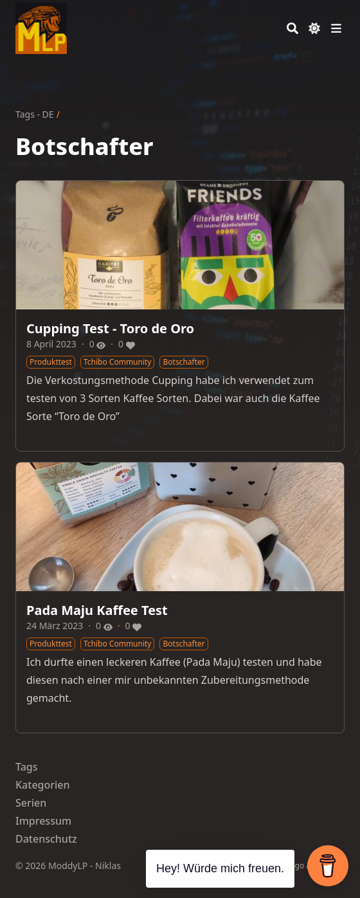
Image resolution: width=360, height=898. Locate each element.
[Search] (292, 28)
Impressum (43, 821)
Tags (26, 767)
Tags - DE (34, 114)
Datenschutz (46, 839)
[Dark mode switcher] (314, 28)
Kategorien (42, 785)
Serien (30, 803)
